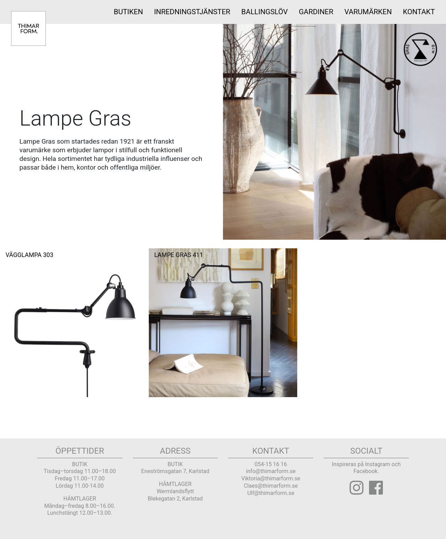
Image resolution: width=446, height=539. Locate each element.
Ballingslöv (264, 12)
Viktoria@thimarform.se (270, 478)
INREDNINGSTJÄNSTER (192, 12)
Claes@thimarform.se (271, 485)
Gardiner (316, 12)
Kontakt (419, 12)
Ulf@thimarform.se (270, 493)
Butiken (128, 12)
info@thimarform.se (270, 471)
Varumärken (368, 12)
